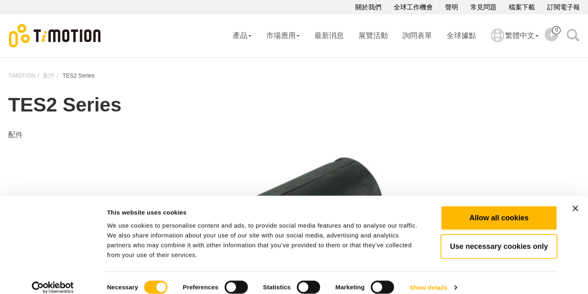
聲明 (451, 7)
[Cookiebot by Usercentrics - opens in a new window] (53, 278)
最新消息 (329, 35)
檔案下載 (522, 7)
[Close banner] (575, 198)
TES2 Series (78, 75)
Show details (429, 277)
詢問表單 (417, 35)
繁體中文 (515, 41)
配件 (49, 75)
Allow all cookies (498, 208)
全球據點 (461, 35)
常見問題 (483, 7)
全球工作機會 (413, 7)
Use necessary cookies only (499, 236)
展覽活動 (373, 35)
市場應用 (283, 35)
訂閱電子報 (563, 7)
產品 (242, 35)
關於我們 (368, 7)
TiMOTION (22, 75)
